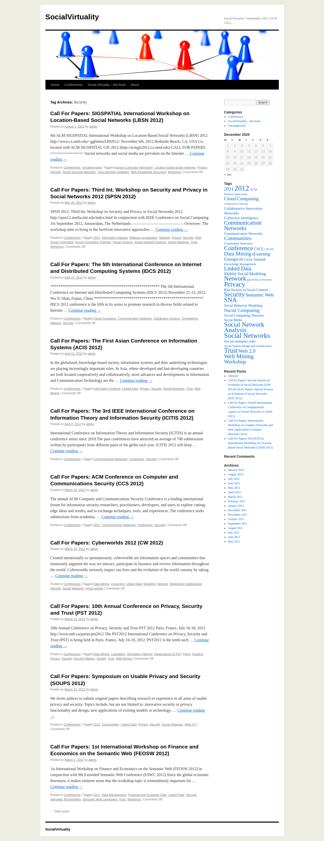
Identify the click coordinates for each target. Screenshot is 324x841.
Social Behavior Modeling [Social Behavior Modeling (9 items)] (243, 305)
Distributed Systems (167, 318)
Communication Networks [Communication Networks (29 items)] (242, 225)
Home (55, 85)
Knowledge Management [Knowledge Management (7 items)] (240, 264)
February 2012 (236, 501)
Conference (136, 459)
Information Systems (106, 389)
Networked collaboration (186, 584)
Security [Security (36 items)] (234, 294)
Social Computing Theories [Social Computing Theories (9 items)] (244, 315)
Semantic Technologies (65, 799)
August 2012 (235, 474)
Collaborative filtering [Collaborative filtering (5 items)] (236, 203)
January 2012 (236, 505)
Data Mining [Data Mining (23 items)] (237, 254)
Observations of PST (167, 654)
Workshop (174, 172)
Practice (197, 654)
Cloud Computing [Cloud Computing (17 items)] (241, 198)
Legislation (118, 654)
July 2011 (234, 532)
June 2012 (234, 483)
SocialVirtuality (72, 17)
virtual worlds (94, 588)
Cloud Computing (104, 318)
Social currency (123, 242)
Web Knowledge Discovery (148, 172)
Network (164, 238)
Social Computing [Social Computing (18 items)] (242, 310)
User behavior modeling (113, 172)
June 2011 (234, 537)
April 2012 (234, 492)
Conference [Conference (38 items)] (238, 248)
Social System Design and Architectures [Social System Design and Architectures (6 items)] (248, 346)
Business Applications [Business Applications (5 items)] (236, 194)
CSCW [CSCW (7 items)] (269, 249)
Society (101, 658)
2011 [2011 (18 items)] (229, 189)
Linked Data (130, 389)
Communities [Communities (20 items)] (238, 238)
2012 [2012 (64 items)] (241, 188)
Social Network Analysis (150, 242)
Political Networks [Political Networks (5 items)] (262, 279)
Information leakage (115, 238)
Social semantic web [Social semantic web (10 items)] (239, 341)
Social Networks (178, 242)
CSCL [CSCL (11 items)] (259, 249)
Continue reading (171, 229)
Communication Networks (135, 318)
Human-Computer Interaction (133, 167)
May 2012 (234, 488)
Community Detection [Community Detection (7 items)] (238, 243)
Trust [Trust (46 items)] (231, 350)
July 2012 (234, 479)
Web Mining (124, 658)
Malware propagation (143, 238)
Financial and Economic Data (147, 795)
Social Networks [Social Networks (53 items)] (247, 335)
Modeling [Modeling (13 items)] (257, 273)
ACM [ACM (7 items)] (253, 189)
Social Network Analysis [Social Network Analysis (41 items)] (244, 327)
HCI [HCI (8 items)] (242, 259)
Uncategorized (91, 167)
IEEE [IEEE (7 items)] (249, 259)
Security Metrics (84, 658)
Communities (110, 724)
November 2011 (237, 514)
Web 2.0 (190, 724)
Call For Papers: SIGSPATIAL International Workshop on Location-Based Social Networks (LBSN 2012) (250, 443)
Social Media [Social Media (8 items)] (233, 320)
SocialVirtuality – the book (244, 121)
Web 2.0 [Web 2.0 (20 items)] (247, 351)
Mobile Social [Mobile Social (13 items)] (236, 273)
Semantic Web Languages (99, 799)
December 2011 (237, 510)
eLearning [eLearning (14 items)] (261, 253)
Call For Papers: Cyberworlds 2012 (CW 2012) (106, 542)
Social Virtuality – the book (107, 85)
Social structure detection (79, 172)
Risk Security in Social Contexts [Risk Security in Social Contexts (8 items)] (246, 290)
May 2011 (234, 541)
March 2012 (235, 496)
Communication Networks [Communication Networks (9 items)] (243, 234)
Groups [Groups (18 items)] (231, 259)
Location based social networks (175, 167)
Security (55, 172)
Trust (194, 242)
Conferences (73, 85)
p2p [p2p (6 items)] (249, 279)
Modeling (150, 584)
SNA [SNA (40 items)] (230, 299)
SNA (198, 238)
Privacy (202, 167)
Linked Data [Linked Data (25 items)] (238, 268)
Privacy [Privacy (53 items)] (234, 284)
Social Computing (62, 242)
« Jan (227, 174)
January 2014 (236, 470)
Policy (186, 654)
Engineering (190, 318)
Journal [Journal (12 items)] (259, 259)
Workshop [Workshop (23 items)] (235, 362)
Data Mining (101, 584)
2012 (96, 238)
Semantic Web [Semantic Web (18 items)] (260, 294)
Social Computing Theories (93, 242)
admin (93, 126)
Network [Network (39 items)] (235, 278)
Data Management (114, 795)
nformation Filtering (139, 654)
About (135, 85)
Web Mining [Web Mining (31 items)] (239, 356)
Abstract (233, 376)
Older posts (60, 811)
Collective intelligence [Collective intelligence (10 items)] (241, 218)
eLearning (117, 584)
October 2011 (236, 519)
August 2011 (235, 528)
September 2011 (237, 523)
